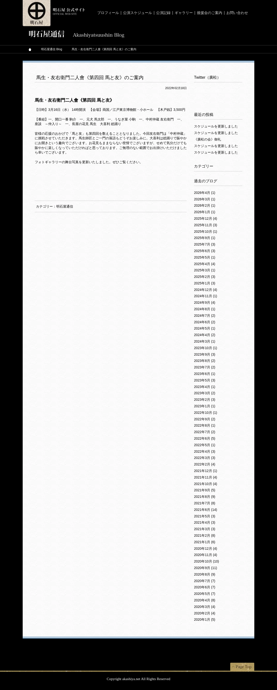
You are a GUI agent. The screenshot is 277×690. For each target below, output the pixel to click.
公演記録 (163, 13)
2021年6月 (205, 510)
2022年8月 (204, 425)
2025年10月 (205, 231)
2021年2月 (204, 535)
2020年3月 (204, 607)
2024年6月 (204, 322)
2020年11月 (205, 555)
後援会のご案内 (209, 13)
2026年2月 (204, 205)
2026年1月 (204, 212)
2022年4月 (204, 451)
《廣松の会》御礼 (207, 139)
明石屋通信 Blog (51, 49)
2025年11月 (205, 225)
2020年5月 (204, 594)
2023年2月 (204, 399)
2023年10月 (205, 348)
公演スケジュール (137, 13)
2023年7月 (204, 367)
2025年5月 (204, 257)
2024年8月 (204, 309)
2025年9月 (204, 238)
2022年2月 (204, 464)
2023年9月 (204, 354)
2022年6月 (204, 438)
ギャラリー (184, 13)
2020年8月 (204, 574)
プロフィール (108, 13)
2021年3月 (204, 529)
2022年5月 (204, 445)
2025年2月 (204, 277)
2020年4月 (204, 600)
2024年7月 (204, 315)
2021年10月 (205, 484)
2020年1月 (204, 619)
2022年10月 (205, 413)
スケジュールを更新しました (216, 126)
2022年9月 (204, 419)
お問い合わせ (237, 13)
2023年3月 (204, 393)
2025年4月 (204, 264)
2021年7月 (204, 503)
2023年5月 (204, 380)
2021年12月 (205, 471)
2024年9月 (204, 302)
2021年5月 (204, 516)
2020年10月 (206, 561)
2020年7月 (204, 581)
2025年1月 (204, 283)
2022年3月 (204, 458)
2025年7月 (204, 244)
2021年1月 (204, 542)
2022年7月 (204, 432)
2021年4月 (204, 522)
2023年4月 (204, 387)
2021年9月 (204, 490)
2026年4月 (204, 193)
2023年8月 (204, 361)
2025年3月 (204, 270)
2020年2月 (204, 613)
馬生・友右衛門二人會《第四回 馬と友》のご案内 (90, 77)
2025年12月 (205, 218)
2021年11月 (205, 477)
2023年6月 (204, 374)
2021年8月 (204, 497)
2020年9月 (205, 568)
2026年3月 (204, 199)
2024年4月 (204, 335)
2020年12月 (205, 548)
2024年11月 (205, 296)
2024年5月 (204, 328)
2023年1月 (204, 406)
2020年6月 (204, 587)
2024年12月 (205, 290)
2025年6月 (204, 251)
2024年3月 (204, 341)
